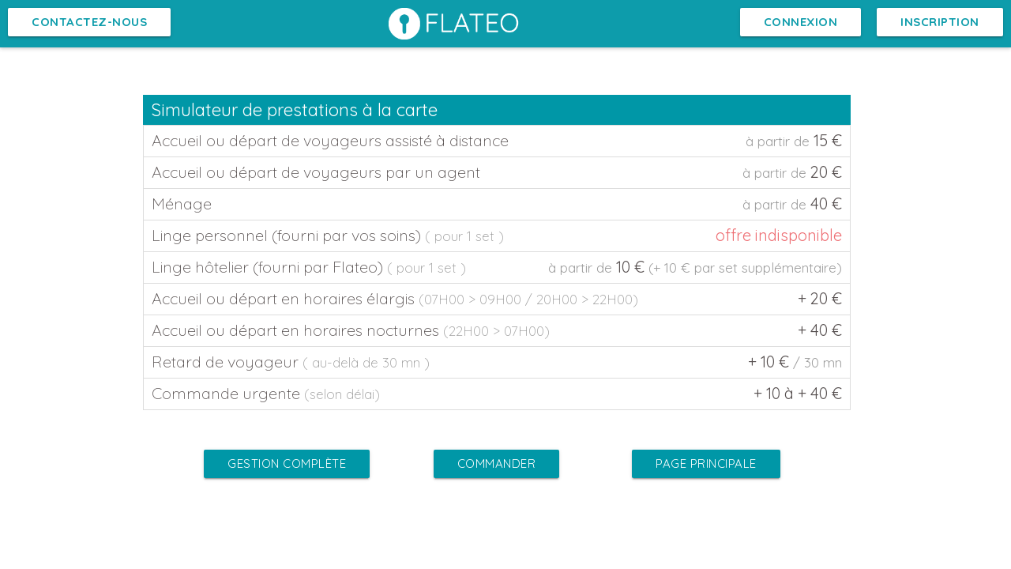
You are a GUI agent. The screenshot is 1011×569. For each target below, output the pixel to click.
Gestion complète (286, 463)
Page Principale (706, 463)
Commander (496, 463)
